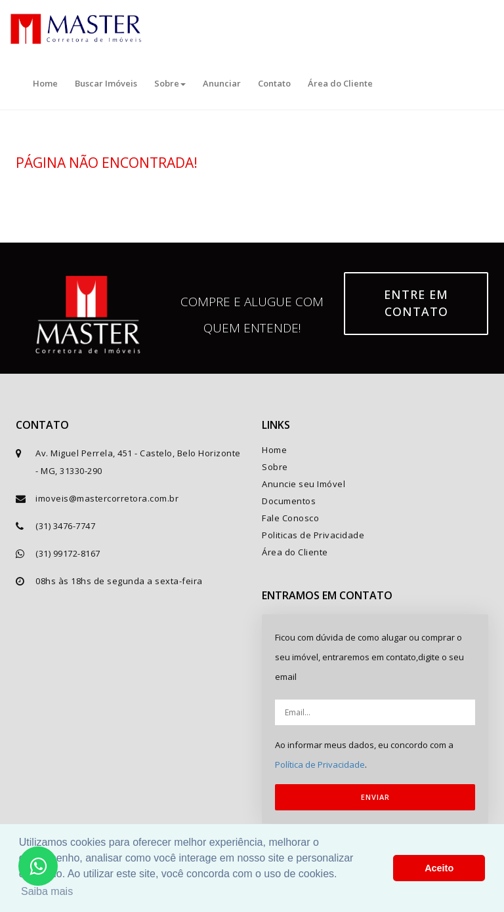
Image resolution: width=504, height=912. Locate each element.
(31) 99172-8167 (67, 553)
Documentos (289, 501)
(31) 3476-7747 (65, 526)
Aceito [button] (439, 868)
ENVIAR (375, 797)
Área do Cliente (340, 83)
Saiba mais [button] (47, 891)
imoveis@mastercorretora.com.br (106, 498)
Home (45, 83)
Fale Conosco (290, 518)
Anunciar (222, 83)
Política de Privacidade (320, 764)
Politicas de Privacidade (313, 535)
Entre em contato (416, 303)
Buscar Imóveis (106, 83)
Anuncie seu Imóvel (303, 484)
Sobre (170, 83)
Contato (274, 83)
